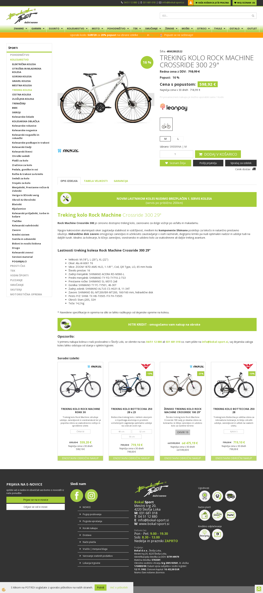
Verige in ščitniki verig (25, 195)
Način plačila (89, 542)
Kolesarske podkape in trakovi (30, 142)
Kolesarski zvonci (22, 252)
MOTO (96, 28)
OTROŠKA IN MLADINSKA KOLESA (26, 70)
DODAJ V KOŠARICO (220, 154)
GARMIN (36, 28)
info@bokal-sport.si (173, 2)
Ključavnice (19, 208)
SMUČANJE (151, 28)
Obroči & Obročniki (24, 199)
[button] (149, 99)
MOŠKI (185, 28)
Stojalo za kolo (21, 183)
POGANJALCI (19, 261)
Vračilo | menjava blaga (95, 548)
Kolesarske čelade (23, 116)
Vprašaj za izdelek (240, 163)
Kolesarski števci (22, 151)
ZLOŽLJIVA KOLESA (23, 99)
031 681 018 (149, 2)
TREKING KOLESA (22, 90)
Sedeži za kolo (20, 178)
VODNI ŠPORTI (19, 275)
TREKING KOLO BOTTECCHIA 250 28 (233, 410)
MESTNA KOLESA (22, 85)
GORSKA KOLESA (22, 76)
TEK (135, 28)
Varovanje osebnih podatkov (98, 555)
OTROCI (201, 28)
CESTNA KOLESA (21, 94)
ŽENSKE (169, 28)
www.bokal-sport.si (154, 523)
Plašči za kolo (20, 160)
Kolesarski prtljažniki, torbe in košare (30, 215)
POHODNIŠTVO (116, 28)
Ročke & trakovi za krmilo (27, 174)
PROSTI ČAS (17, 266)
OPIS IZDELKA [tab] (69, 181)
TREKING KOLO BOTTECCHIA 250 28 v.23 (131, 410)
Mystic (142, 35)
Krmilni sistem (20, 234)
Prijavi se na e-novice (35, 499)
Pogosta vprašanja (92, 521)
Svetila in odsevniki (24, 239)
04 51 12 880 (130, 2)
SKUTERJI (16, 289)
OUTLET (252, 28)
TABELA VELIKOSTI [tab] (96, 181)
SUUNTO (54, 28)
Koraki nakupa (90, 528)
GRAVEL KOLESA (21, 81)
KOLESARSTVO (75, 28)
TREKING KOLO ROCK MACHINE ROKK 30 (80, 410)
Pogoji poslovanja (92, 514)
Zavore (16, 230)
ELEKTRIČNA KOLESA (24, 64)
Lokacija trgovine (91, 563)
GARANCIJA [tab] (121, 181)
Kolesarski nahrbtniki (25, 225)
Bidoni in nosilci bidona (26, 243)
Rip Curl (154, 35)
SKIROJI (16, 112)
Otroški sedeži (21, 156)
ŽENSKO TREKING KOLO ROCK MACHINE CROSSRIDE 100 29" (182, 410)
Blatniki (17, 204)
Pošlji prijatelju (208, 163)
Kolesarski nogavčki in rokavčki (25, 136)
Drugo (16, 248)
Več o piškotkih (119, 587)
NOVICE (87, 507)
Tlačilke (17, 221)
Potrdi (100, 587)
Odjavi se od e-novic (36, 507)
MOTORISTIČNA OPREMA (26, 294)
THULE (218, 28)
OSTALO (235, 28)
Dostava (87, 535)
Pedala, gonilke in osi (25, 169)
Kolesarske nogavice (24, 130)
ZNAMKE (19, 28)
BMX (15, 107)
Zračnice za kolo (22, 165)
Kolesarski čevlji (21, 147)
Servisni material (22, 256)
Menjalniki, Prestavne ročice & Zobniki (30, 189)
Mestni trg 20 (144, 505)
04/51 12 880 (154, 341)
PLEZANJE (16, 280)
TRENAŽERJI (19, 103)
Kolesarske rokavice (24, 125)
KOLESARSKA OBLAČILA (25, 121)
